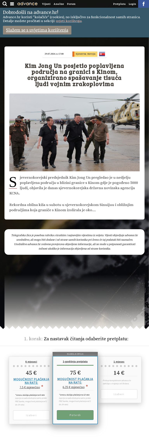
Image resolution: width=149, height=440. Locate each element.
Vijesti (46, 4)
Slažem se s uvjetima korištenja (37, 30)
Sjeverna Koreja (86, 54)
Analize (59, 4)
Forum (71, 4)
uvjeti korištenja (68, 21)
